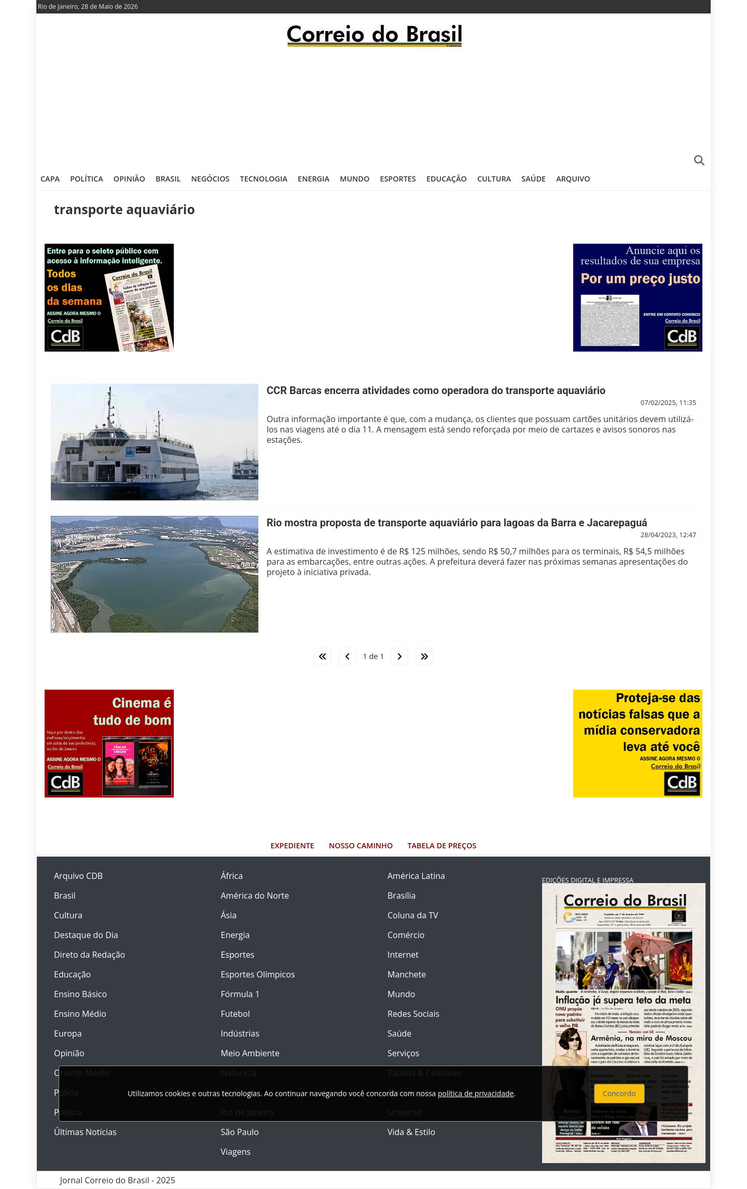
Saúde (533, 179)
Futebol (235, 1013)
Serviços (403, 1053)
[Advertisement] (373, 106)
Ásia (229, 915)
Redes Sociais (413, 1013)
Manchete (407, 974)
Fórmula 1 (240, 994)
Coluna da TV (413, 915)
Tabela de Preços (441, 845)
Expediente (292, 845)
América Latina (416, 876)
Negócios (210, 179)
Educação (446, 179)
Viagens (236, 1151)
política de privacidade (476, 1093)
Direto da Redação (89, 954)
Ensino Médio (80, 1013)
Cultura (494, 179)
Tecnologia (263, 179)
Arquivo (573, 179)
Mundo (354, 179)
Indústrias (240, 1033)
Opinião (129, 179)
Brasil (168, 179)
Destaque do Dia (86, 935)
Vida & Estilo (411, 1132)
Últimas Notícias (85, 1132)
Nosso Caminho (361, 845)
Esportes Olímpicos (258, 974)
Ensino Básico (80, 994)
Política (86, 179)
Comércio (406, 935)
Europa (68, 1033)
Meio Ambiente (250, 1053)
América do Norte (255, 895)
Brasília (402, 895)
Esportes (398, 179)
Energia (313, 179)
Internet (403, 954)
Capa (50, 179)
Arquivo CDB (78, 876)
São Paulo (240, 1132)
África (232, 876)
